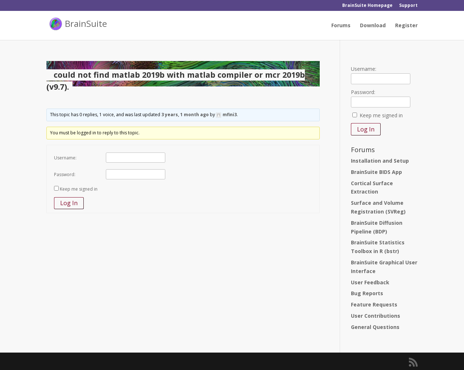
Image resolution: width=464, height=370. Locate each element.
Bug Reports (367, 293)
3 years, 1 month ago (185, 114)
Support (408, 5)
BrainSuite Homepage (367, 5)
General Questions (375, 327)
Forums (341, 26)
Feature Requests (374, 304)
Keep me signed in (79, 189)
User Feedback (370, 282)
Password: (64, 174)
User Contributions (375, 315)
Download (373, 26)
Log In (69, 203)
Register (406, 26)
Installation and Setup (380, 160)
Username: (65, 158)
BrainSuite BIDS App (376, 171)
